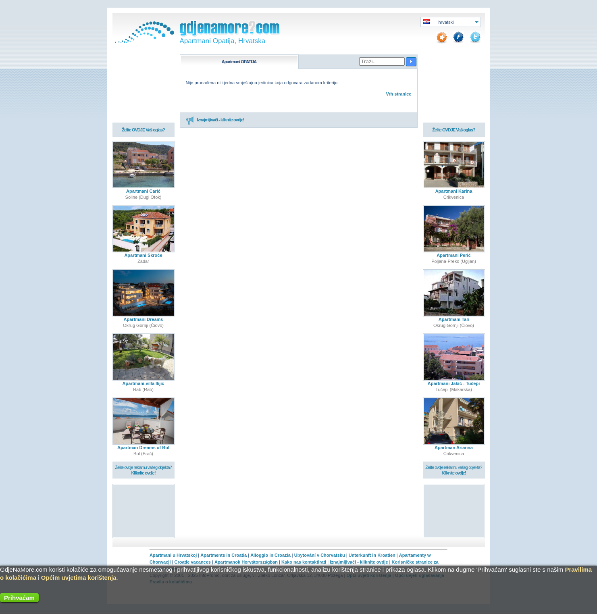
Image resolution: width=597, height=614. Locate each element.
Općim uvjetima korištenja (78, 577)
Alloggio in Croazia (270, 555)
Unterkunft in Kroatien (372, 555)
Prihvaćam (19, 597)
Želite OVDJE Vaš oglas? (143, 129)
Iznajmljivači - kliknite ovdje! (215, 120)
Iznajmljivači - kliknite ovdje (359, 562)
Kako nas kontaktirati (303, 562)
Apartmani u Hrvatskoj (173, 555)
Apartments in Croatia (223, 555)
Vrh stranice (399, 94)
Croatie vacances (192, 562)
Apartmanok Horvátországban (246, 562)
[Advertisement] (143, 510)
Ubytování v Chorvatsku (319, 555)
